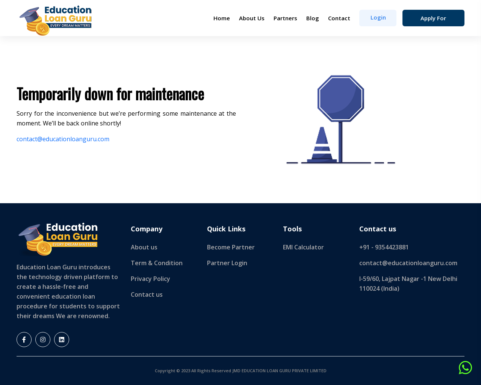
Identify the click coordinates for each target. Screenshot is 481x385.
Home (221, 18)
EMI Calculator (303, 247)
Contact (339, 18)
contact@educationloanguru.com (63, 139)
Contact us (147, 294)
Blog (312, 18)
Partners (285, 18)
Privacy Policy (150, 279)
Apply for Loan (433, 20)
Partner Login (227, 263)
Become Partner (231, 247)
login (378, 17)
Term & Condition (157, 263)
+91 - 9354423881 (384, 247)
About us (144, 247)
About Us (252, 18)
